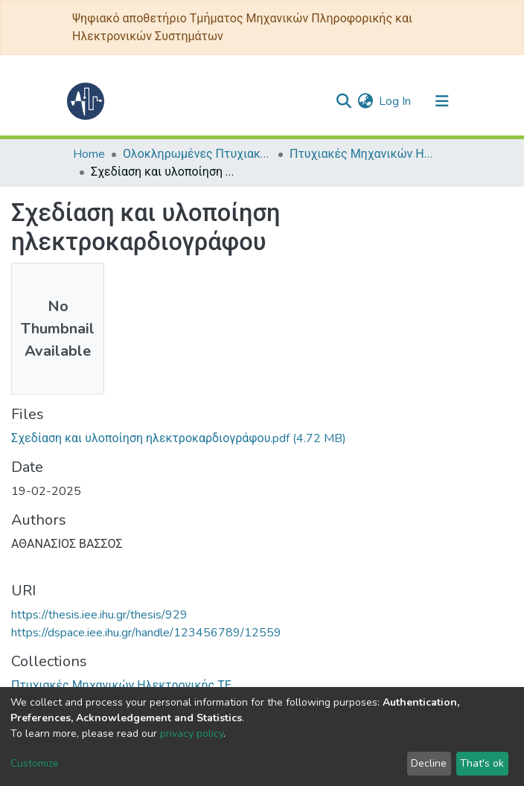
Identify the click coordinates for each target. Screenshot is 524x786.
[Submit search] (343, 101)
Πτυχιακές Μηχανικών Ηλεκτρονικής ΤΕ (364, 154)
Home (89, 154)
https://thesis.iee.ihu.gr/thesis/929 (99, 615)
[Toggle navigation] (442, 101)
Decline (429, 763)
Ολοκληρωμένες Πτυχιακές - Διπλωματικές (197, 154)
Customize (34, 763)
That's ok (482, 763)
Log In (395, 101)
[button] (365, 101)
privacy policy (191, 733)
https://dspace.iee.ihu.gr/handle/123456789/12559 (146, 632)
